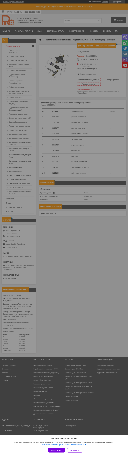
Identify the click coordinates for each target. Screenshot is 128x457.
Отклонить (74, 450)
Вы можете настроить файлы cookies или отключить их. (63, 445)
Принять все (56, 450)
